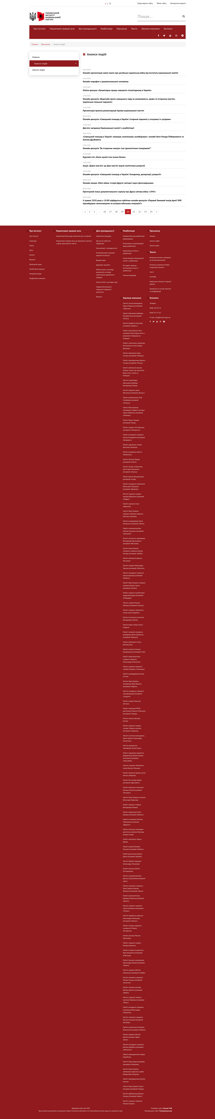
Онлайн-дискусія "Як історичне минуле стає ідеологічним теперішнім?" (134, 147)
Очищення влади (35, 274)
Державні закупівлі (103, 265)
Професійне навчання (37, 278)
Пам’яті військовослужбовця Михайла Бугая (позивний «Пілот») (133, 316)
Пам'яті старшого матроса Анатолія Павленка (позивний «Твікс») (133, 1000)
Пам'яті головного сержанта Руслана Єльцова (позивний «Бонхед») (133, 1019)
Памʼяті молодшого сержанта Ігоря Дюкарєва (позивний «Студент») (133, 693)
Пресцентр (122, 28)
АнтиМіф (153, 277)
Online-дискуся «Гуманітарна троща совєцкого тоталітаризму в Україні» (134, 89)
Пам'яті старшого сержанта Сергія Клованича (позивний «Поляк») (133, 908)
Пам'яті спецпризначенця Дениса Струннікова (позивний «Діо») (134, 878)
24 (151, 211)
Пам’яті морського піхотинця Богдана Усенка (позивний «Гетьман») (133, 790)
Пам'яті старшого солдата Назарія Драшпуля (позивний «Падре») (133, 496)
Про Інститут (39, 28)
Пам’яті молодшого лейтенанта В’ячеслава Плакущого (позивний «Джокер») (134, 486)
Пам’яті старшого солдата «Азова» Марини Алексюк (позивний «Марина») (132, 728)
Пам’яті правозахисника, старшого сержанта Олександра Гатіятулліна (131, 659)
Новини (35, 57)
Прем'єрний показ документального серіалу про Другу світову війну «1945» (134, 190)
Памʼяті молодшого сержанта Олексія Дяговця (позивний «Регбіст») (133, 575)
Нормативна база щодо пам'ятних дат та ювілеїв (73, 236)
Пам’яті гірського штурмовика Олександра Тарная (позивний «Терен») (134, 962)
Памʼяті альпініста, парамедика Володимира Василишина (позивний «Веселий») (134, 541)
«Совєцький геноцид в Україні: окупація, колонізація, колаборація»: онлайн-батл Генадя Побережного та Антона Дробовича (134, 136)
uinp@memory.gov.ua (162, 317)
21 (134, 211)
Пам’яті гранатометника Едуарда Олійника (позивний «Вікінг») (133, 898)
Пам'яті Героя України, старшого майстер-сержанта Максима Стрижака (133, 513)
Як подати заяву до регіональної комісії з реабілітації (131, 268)
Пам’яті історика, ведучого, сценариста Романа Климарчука (132, 928)
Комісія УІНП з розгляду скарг (107, 282)
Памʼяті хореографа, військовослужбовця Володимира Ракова (130, 382)
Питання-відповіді (129, 275)
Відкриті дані (101, 260)
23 (145, 211)
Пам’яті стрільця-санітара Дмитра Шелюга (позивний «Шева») (132, 990)
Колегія (32, 255)
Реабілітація (106, 28)
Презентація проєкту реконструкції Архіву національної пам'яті (134, 109)
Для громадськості (88, 28)
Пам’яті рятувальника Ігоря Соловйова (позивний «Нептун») (132, 400)
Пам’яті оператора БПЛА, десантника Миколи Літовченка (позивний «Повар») (134, 711)
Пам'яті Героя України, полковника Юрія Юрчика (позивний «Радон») (132, 683)
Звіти (31, 250)
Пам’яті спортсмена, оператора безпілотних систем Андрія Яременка (134, 345)
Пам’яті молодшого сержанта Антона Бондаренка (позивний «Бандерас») (134, 437)
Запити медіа (38, 69)
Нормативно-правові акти (62, 28)
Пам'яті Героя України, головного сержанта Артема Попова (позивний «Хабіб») (133, 551)
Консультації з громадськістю (106, 248)
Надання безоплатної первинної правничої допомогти (104, 289)
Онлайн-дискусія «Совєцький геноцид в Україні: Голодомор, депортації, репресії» (134, 173)
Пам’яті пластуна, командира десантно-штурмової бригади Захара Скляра (133, 832)
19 (122, 211)
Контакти (168, 28)
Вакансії (32, 259)
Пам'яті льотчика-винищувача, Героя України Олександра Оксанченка (134, 738)
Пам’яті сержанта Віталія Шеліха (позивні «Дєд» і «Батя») (131, 1037)
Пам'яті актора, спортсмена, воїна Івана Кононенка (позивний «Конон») (133, 469)
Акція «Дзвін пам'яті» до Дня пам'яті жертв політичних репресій (134, 164)
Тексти (134, 28)
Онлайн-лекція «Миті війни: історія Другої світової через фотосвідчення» (134, 181)
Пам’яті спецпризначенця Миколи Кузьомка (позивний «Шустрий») (133, 531)
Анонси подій (55, 63)
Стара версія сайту (145, 3)
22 (139, 211)
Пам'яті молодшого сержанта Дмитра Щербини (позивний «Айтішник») (133, 1047)
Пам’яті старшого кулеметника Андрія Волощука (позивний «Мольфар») (134, 595)
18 (116, 211)
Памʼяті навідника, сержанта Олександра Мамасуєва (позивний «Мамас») (133, 918)
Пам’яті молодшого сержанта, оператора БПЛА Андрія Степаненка (133, 1009)
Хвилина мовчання (151, 28)
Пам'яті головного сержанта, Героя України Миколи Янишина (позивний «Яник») (133, 888)
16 (104, 211)
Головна (34, 44)
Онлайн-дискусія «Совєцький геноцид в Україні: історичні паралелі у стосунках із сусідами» (134, 118)
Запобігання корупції (37, 269)
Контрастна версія (178, 3)
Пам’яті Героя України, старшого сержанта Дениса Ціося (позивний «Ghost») (134, 585)
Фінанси (99, 297)
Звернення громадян (103, 236)
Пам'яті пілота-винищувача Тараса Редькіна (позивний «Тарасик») (132, 306)
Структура (32, 241)
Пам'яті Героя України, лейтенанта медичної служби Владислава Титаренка (133, 1071)
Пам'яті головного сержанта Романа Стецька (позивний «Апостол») (133, 980)
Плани (31, 246)
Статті (152, 272)
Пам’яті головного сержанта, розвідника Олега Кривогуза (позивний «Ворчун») (133, 634)
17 (110, 211)
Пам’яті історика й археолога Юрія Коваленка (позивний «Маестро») (133, 952)
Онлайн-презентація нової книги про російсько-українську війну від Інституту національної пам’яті (134, 71)
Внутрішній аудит (35, 264)
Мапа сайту (161, 3)
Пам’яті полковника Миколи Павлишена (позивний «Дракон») (133, 822)
